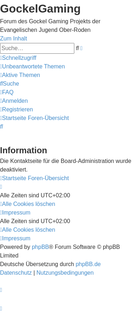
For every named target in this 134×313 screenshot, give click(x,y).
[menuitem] (32, 66)
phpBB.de (88, 264)
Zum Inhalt (13, 38)
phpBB (40, 247)
